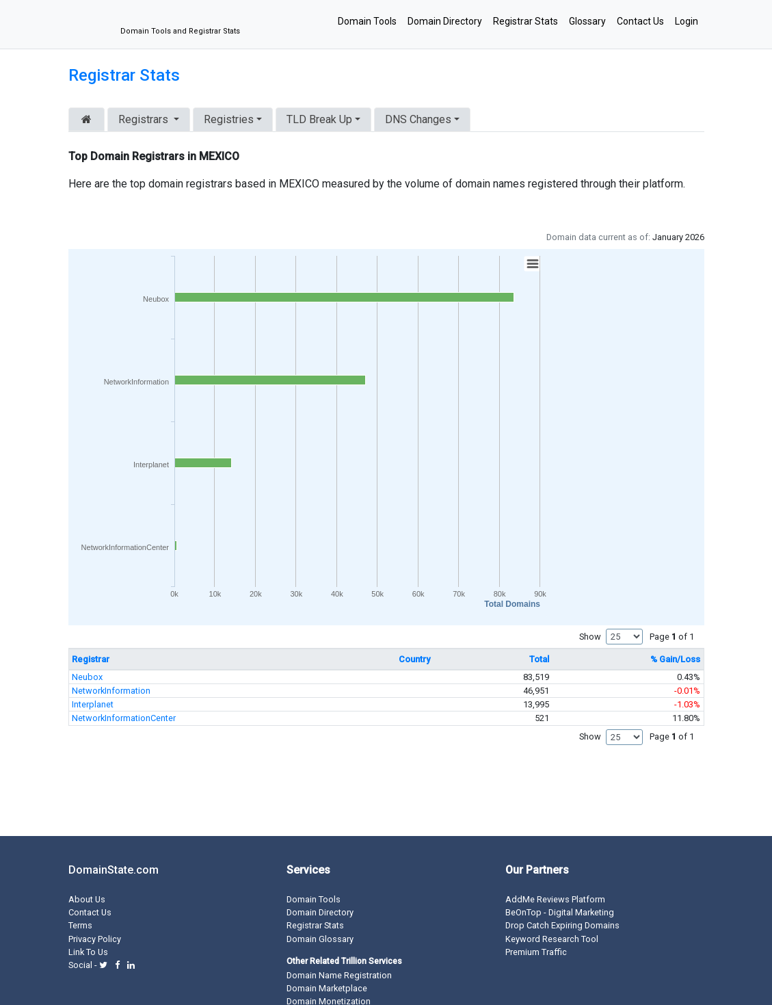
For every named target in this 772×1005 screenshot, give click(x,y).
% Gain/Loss (675, 659)
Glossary (587, 21)
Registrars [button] (144, 119)
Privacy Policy (94, 939)
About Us (86, 899)
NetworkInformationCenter (124, 718)
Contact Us (640, 21)
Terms (80, 925)
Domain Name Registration (339, 975)
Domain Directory (445, 21)
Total (539, 659)
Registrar (90, 659)
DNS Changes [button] (418, 119)
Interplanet (93, 704)
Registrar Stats (525, 21)
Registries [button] (229, 119)
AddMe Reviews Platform (555, 899)
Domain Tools (367, 21)
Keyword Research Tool (551, 939)
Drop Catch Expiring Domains (562, 925)
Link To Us (88, 952)
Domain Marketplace (327, 988)
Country (414, 659)
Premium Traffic (536, 952)
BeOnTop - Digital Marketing (559, 912)
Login (686, 21)
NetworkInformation (111, 691)
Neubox (87, 677)
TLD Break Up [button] (319, 119)
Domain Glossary (320, 939)
